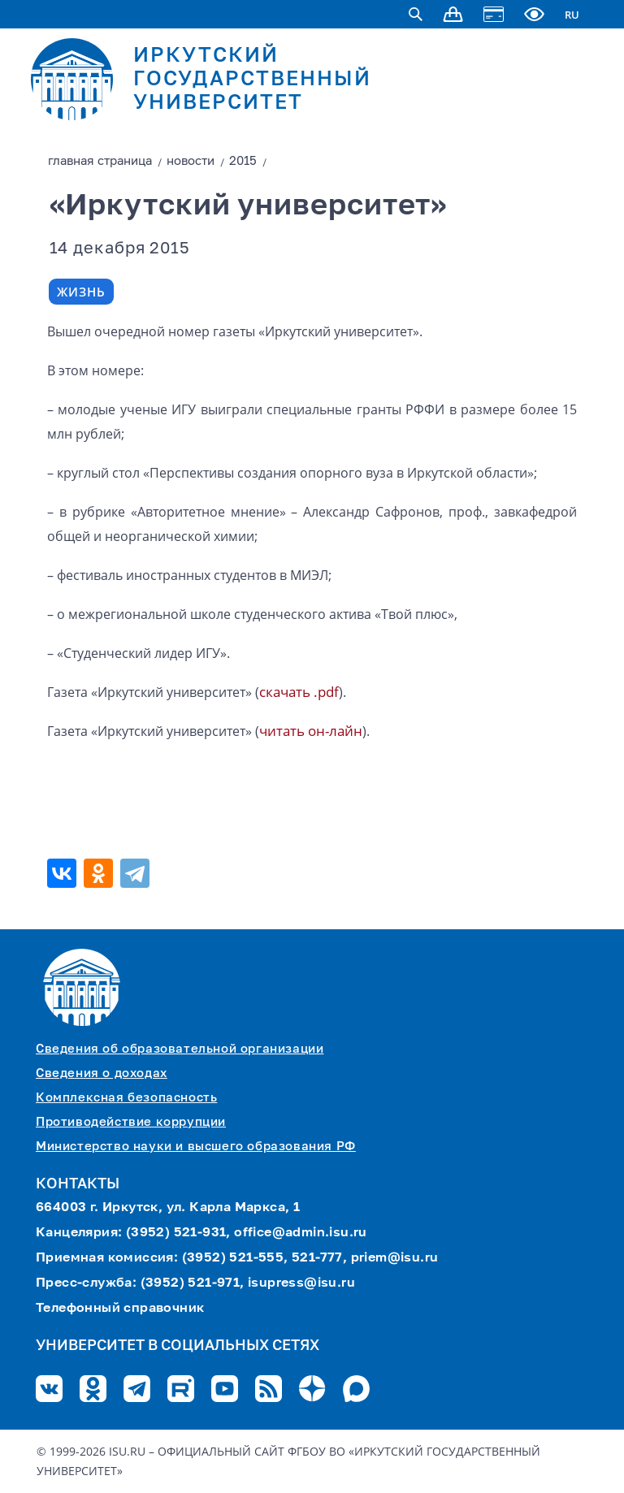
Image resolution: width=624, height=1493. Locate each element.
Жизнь (81, 291)
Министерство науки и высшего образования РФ (196, 1146)
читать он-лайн (310, 730)
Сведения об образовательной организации (179, 1049)
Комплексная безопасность (126, 1098)
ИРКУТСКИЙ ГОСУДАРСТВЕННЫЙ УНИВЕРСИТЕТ (252, 80)
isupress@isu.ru (301, 1283)
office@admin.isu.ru (300, 1233)
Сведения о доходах (101, 1073)
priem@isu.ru (395, 1258)
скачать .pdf (299, 691)
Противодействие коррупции (131, 1122)
